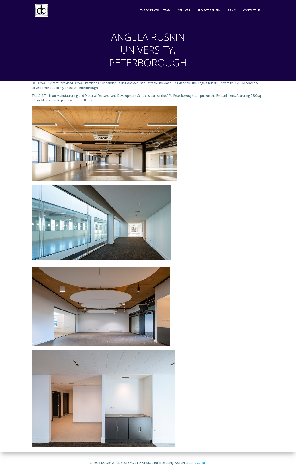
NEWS (232, 10)
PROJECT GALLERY (209, 10)
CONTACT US (252, 10)
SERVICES (184, 10)
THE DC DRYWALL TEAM (155, 10)
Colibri (201, 463)
